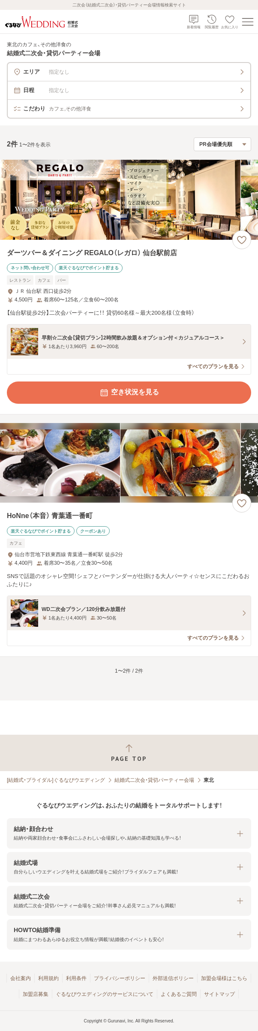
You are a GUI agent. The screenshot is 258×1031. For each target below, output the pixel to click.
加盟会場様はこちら (224, 978)
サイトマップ (219, 994)
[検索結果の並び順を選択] (222, 144)
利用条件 (76, 978)
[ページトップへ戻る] (129, 753)
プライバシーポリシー (119, 978)
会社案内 (20, 978)
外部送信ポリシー (173, 978)
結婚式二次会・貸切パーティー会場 (154, 780)
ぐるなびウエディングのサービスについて (104, 994)
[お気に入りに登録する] (241, 239)
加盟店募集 (35, 994)
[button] (129, 833)
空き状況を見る (129, 392)
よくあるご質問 (179, 994)
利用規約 (48, 978)
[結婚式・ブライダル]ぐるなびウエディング (56, 780)
